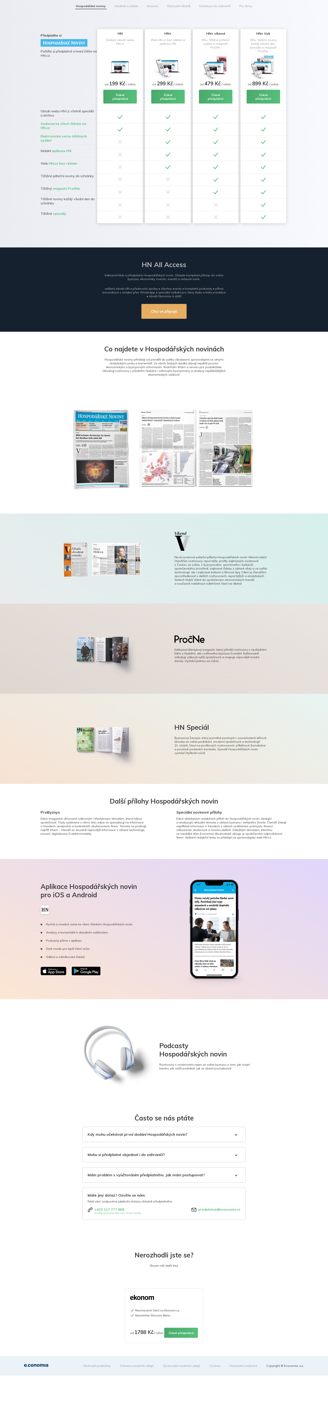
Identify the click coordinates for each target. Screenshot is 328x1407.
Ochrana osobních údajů (137, 1366)
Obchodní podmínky (97, 1366)
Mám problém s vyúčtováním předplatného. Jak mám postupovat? (146, 1175)
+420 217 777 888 (109, 1209)
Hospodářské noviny (91, 6)
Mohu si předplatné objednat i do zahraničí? (126, 1154)
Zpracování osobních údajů (181, 1366)
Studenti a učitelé (126, 6)
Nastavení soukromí (243, 1366)
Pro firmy (246, 6)
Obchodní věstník (179, 6)
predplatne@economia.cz (219, 1209)
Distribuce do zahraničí (215, 6)
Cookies (214, 1366)
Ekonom (152, 6)
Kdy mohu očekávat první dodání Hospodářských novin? (137, 1134)
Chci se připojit (164, 311)
